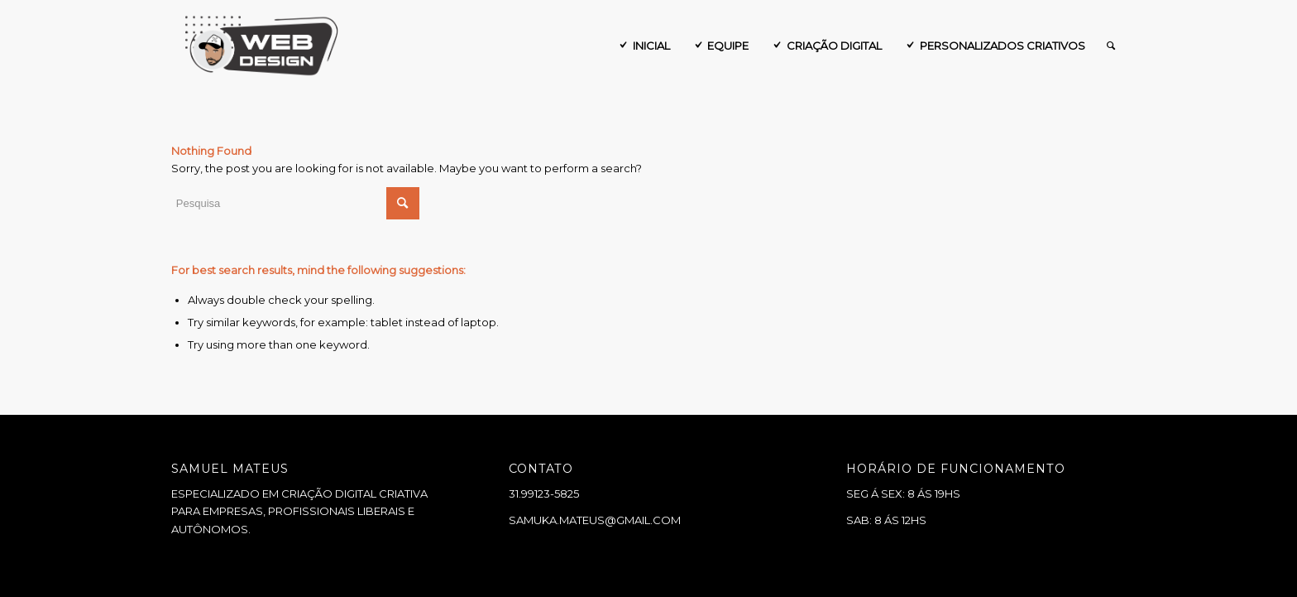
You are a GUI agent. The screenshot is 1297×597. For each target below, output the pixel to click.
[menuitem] (643, 45)
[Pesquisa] (1111, 45)
